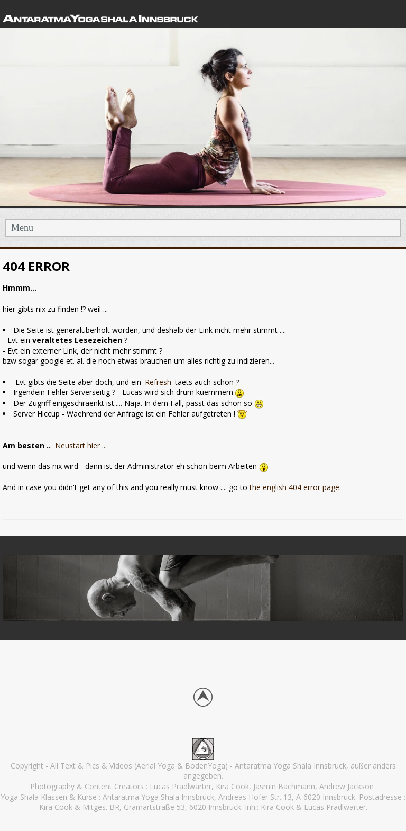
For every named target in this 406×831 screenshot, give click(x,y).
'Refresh (157, 382)
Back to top (203, 697)
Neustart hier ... (82, 445)
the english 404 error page (293, 487)
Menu (22, 227)
